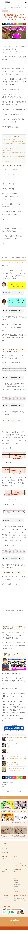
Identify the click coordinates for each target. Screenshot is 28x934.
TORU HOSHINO (9, 782)
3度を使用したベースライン (9, 150)
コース (15, 858)
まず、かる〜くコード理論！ (9, 139)
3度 (4, 786)
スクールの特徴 (17, 873)
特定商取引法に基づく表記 (19, 898)
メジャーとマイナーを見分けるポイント (13, 141)
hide (18, 136)
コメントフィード (5, 850)
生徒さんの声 (17, 884)
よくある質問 (17, 891)
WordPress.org (5, 852)
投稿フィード (4, 848)
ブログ (15, 878)
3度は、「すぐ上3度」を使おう (11, 148)
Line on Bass (14, 920)
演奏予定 (17, 882)
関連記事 (6, 161)
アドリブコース (18, 863)
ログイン (3, 846)
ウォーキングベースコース (20, 865)
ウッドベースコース (19, 861)
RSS (14, 923)
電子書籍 (16, 886)
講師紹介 (3, 871)
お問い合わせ (17, 889)
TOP (3, 858)
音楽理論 (4, 11)
